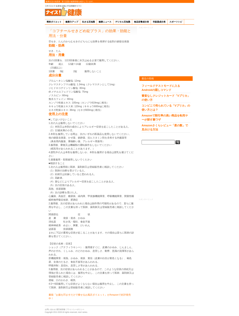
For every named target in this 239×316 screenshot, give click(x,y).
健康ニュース (105, 22)
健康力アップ (71, 22)
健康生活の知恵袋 (53, 1)
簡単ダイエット (54, 22)
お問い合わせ (50, 309)
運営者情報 (60, 309)
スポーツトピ (175, 22)
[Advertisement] (138, 10)
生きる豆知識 (88, 22)
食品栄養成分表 (141, 22)
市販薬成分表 (159, 22)
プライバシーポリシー (75, 309)
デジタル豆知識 (122, 22)
